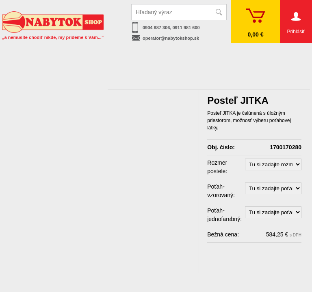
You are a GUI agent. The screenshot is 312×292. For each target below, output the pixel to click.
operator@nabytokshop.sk (171, 38)
